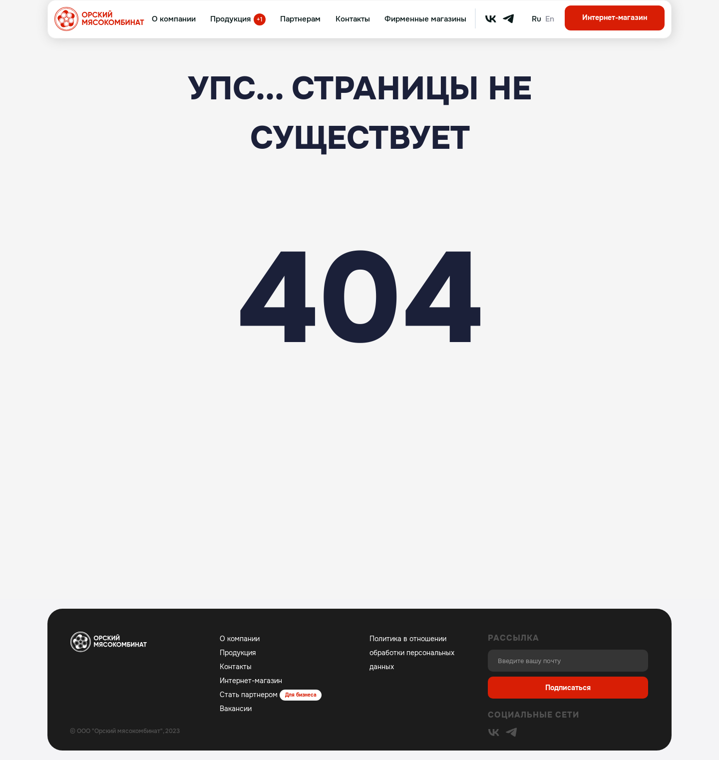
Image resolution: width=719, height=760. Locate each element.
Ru (536, 19)
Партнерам (300, 19)
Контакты (353, 19)
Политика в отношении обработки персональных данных (411, 652)
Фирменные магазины (425, 19)
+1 (260, 19)
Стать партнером (249, 694)
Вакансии (236, 708)
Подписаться (568, 687)
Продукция (230, 19)
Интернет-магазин (614, 17)
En (549, 19)
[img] (491, 19)
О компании (174, 19)
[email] (568, 661)
